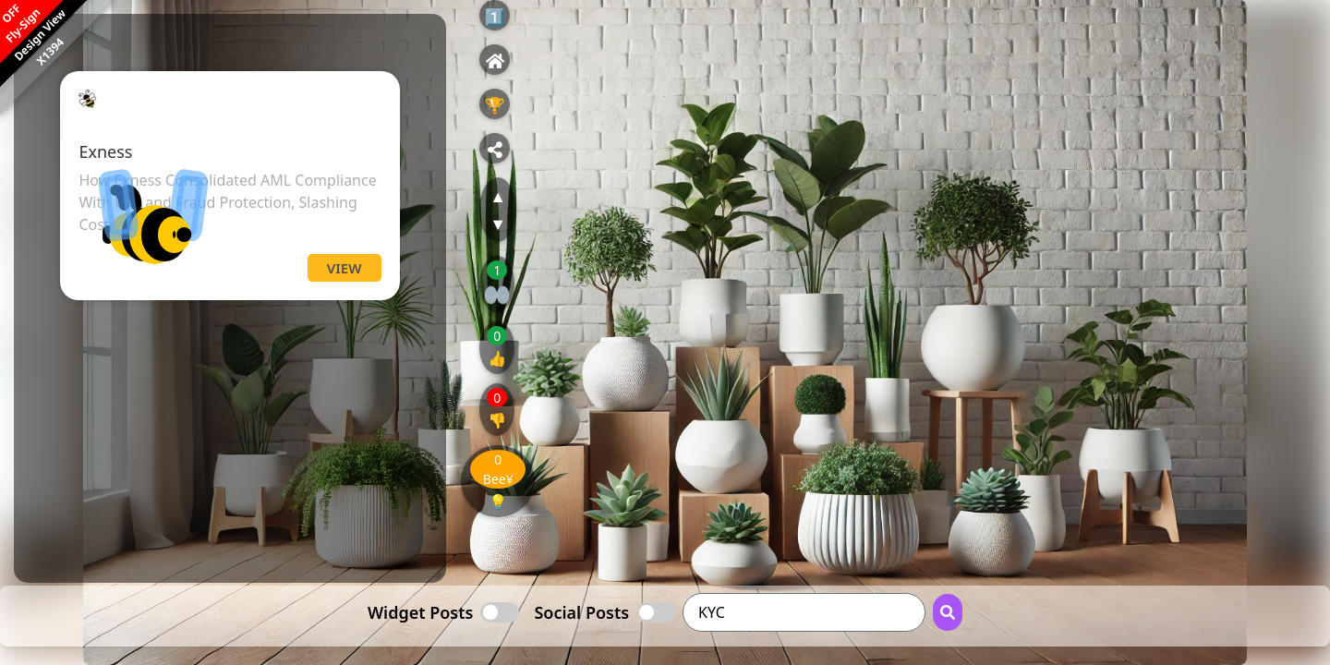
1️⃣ (494, 17)
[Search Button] (947, 612)
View (344, 268)
